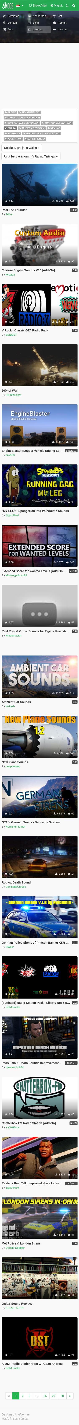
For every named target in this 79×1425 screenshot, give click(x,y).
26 (45, 1396)
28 (62, 1396)
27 (53, 1396)
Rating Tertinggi (31, 156)
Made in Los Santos (15, 1418)
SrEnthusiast (13, 394)
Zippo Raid (12, 515)
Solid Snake (13, 1007)
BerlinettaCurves (16, 886)
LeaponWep (13, 766)
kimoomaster (13, 635)
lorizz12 (10, 274)
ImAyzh (10, 706)
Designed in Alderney (16, 1414)
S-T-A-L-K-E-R (15, 1308)
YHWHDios (13, 1127)
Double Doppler (15, 1247)
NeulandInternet (15, 826)
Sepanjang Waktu (21, 147)
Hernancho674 (15, 1067)
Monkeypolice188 (16, 575)
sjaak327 (11, 334)
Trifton (9, 214)
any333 (10, 455)
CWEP (10, 947)
